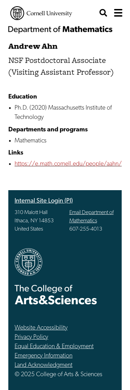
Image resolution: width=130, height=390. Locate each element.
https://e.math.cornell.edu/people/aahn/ (68, 164)
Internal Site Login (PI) (44, 201)
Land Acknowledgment (43, 365)
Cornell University (41, 13)
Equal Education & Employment (54, 346)
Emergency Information (43, 356)
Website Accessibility (41, 328)
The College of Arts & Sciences (56, 294)
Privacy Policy (31, 337)
